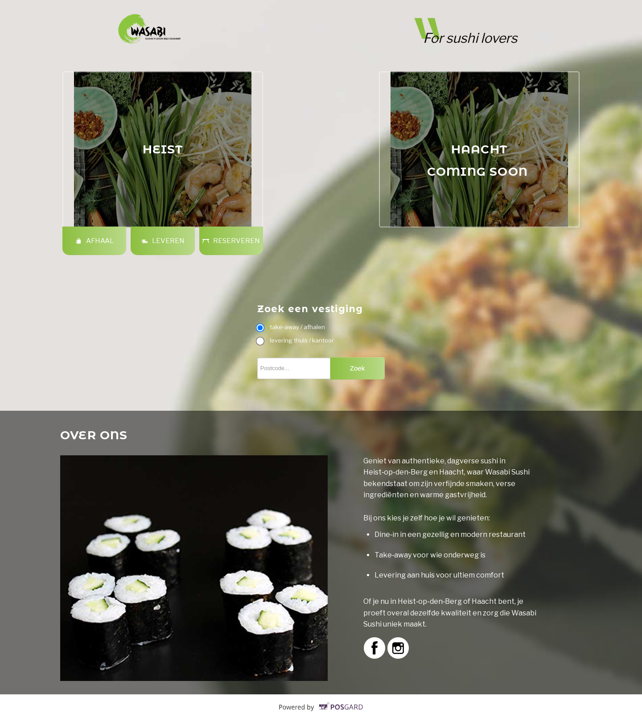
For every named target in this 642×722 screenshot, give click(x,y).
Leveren (163, 241)
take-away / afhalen (291, 327)
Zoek (357, 368)
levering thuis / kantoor (295, 340)
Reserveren (231, 241)
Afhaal (94, 241)
